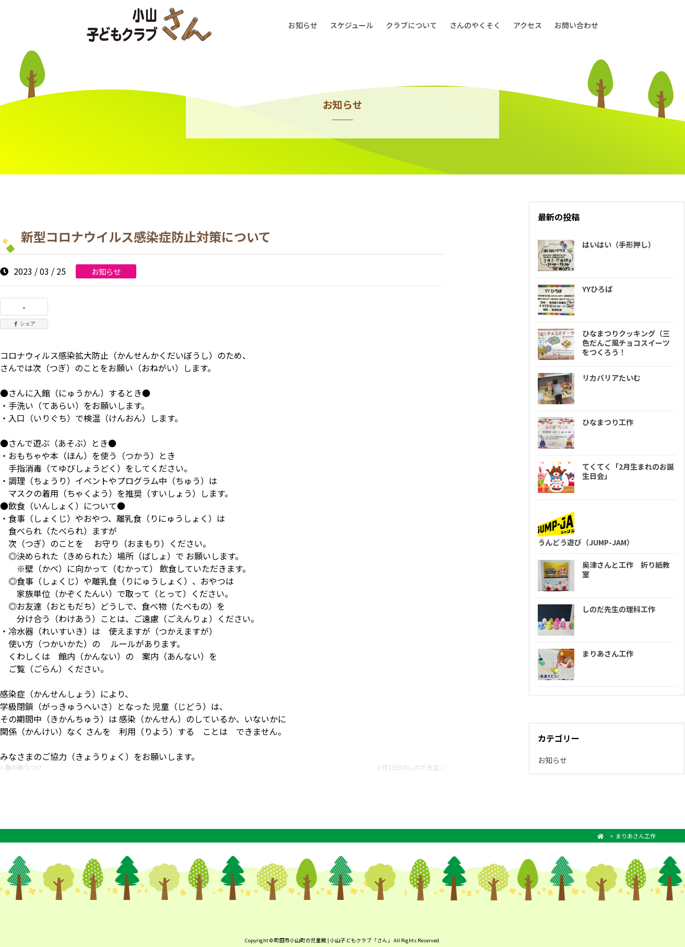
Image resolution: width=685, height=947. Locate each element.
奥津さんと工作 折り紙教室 (626, 569)
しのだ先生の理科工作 (618, 609)
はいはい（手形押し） (618, 244)
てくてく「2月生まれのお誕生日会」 (628, 471)
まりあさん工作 (607, 653)
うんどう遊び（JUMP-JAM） (586, 542)
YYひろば (597, 289)
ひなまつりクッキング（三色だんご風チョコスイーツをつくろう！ (626, 342)
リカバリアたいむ (611, 377)
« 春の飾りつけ (21, 767)
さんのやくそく (475, 25)
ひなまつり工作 (607, 422)
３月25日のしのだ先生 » (409, 767)
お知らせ (302, 25)
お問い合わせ (576, 25)
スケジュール (351, 25)
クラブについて (411, 25)
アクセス (527, 25)
